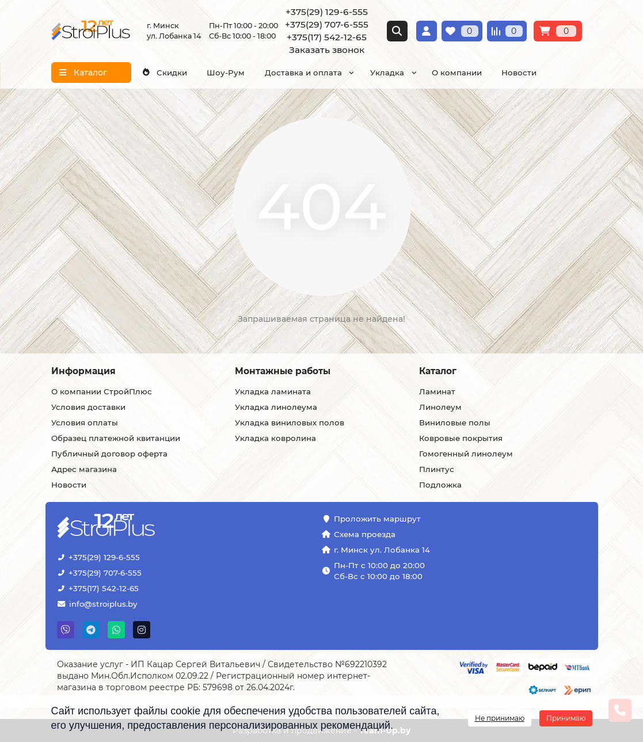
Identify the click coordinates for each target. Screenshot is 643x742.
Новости (519, 72)
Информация (83, 371)
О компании (457, 72)
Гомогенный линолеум (466, 453)
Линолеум (440, 407)
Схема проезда (364, 534)
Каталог (437, 371)
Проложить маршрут (377, 518)
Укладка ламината (273, 391)
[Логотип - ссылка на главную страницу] (141, 527)
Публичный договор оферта (109, 453)
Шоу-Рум (226, 72)
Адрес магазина (84, 469)
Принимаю (565, 718)
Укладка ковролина (275, 438)
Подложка (440, 484)
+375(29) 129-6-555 (327, 11)
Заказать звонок (326, 49)
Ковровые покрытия (461, 438)
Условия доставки (88, 407)
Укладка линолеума (276, 407)
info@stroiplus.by (103, 603)
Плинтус (436, 469)
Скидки (164, 72)
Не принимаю (499, 718)
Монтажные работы (282, 371)
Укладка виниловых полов (289, 422)
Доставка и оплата (303, 72)
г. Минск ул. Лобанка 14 (382, 549)
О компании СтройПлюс (101, 391)
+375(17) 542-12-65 (327, 37)
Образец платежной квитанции (115, 438)
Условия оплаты (84, 422)
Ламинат (437, 391)
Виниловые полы (454, 422)
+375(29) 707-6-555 (326, 24)
